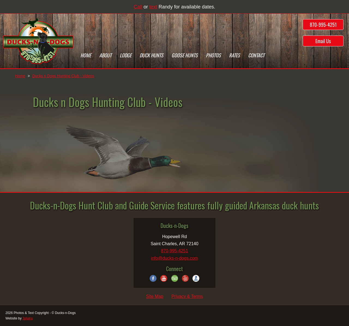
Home (20, 76)
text (153, 7)
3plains (27, 318)
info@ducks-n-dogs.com (174, 258)
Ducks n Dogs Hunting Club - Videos (63, 76)
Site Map (154, 296)
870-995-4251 (323, 24)
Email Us (323, 41)
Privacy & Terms (187, 296)
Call (138, 7)
